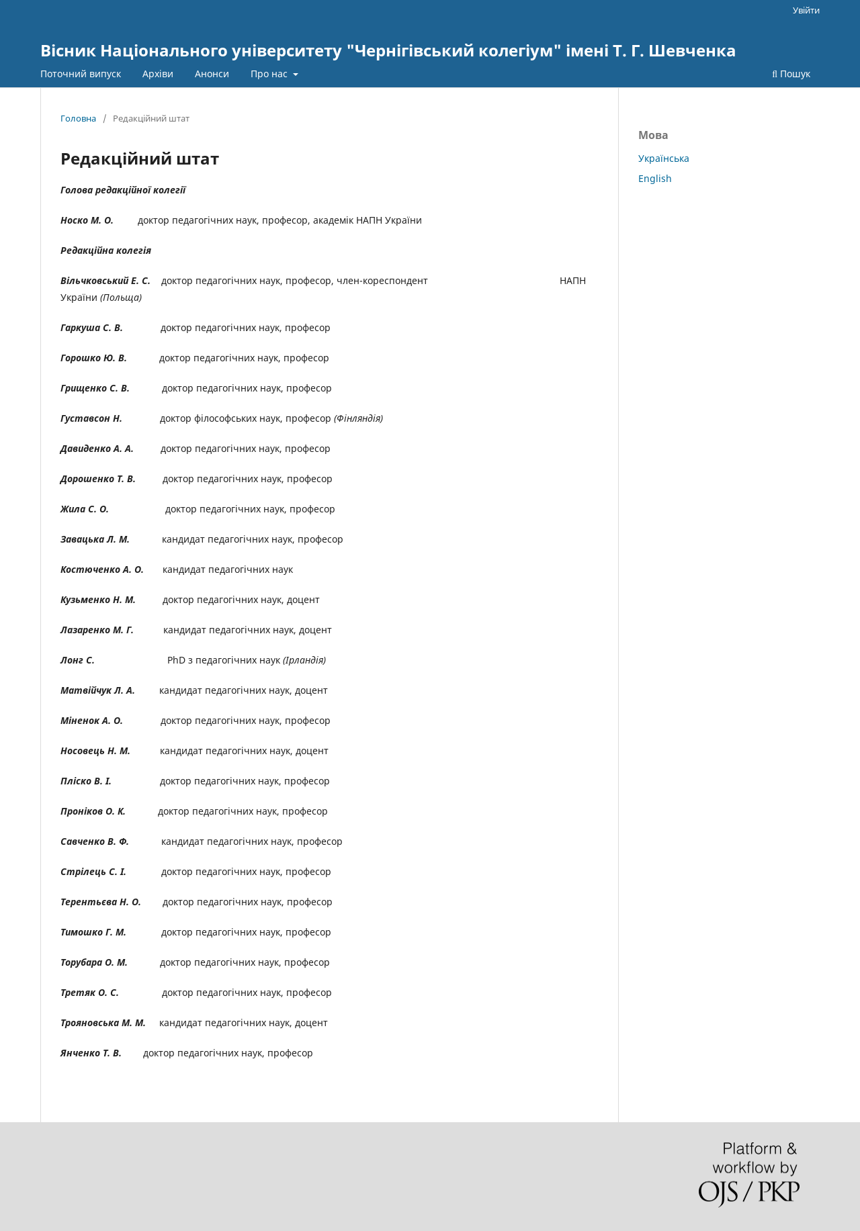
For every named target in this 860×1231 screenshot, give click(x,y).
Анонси (212, 73)
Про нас (270, 73)
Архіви (157, 73)
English (655, 178)
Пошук (791, 73)
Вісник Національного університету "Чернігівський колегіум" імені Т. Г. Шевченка (388, 50)
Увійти (806, 10)
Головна (78, 118)
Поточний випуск (80, 73)
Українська (663, 158)
